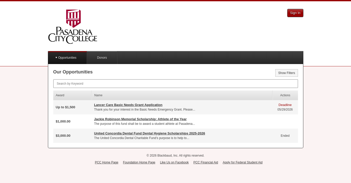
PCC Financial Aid (205, 162)
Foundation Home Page (139, 162)
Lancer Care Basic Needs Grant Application (128, 105)
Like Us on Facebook (174, 162)
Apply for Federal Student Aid (243, 162)
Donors (102, 57)
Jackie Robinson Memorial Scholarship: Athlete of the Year (140, 119)
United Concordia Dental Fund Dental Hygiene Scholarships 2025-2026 (149, 133)
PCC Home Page (106, 162)
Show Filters (286, 73)
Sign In (295, 13)
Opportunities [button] (67, 57)
